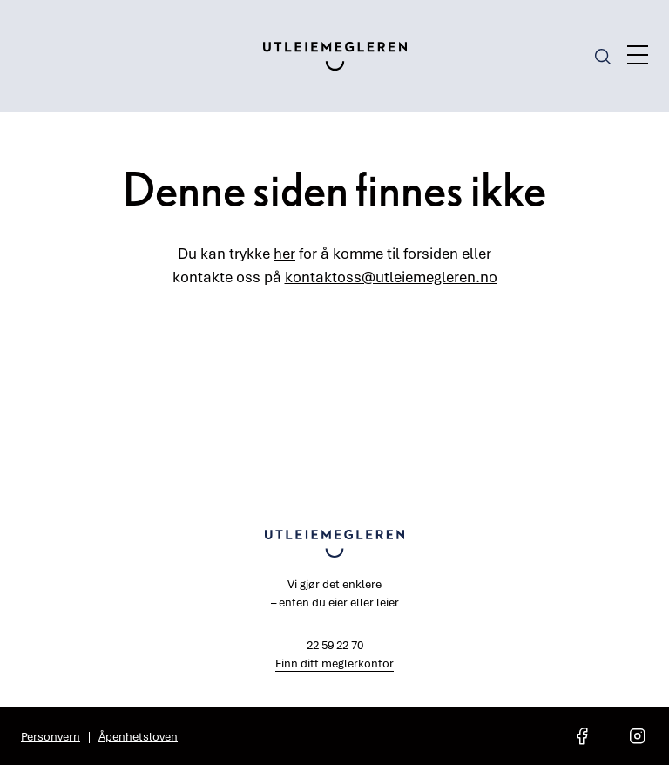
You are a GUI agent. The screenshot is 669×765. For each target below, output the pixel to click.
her (284, 253)
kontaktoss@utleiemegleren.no (391, 277)
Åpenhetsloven (138, 736)
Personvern (50, 736)
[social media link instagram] (637, 736)
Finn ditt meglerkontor (334, 663)
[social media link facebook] (581, 736)
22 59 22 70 (335, 645)
